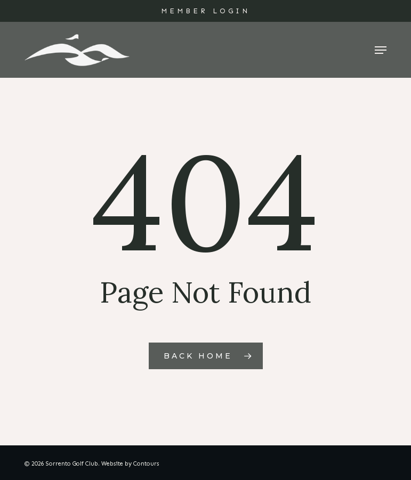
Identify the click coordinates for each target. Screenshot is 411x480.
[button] (380, 50)
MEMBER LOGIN (205, 11)
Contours (146, 463)
